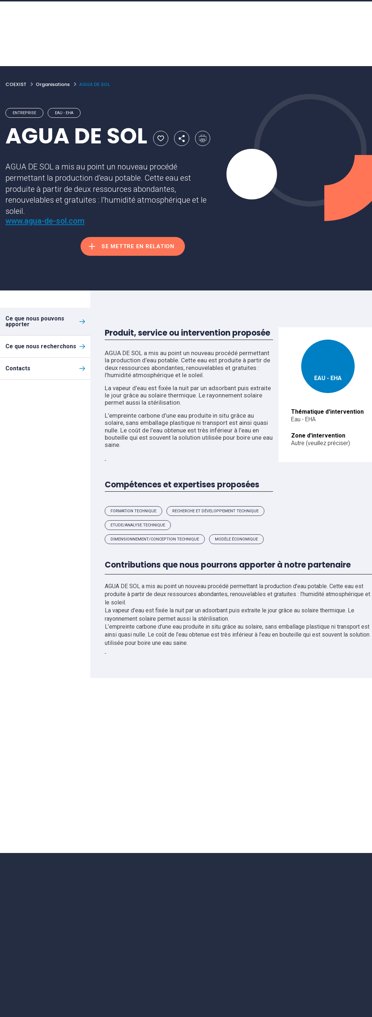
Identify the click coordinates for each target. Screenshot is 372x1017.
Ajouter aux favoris (160, 138)
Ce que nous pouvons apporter (34, 321)
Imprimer (202, 138)
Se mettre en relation (137, 246)
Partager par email (181, 138)
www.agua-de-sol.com (45, 221)
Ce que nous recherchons (40, 346)
